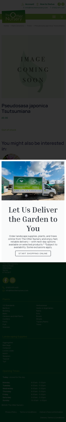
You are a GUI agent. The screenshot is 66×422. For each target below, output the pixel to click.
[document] (33, 211)
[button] (62, 163)
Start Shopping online (33, 253)
